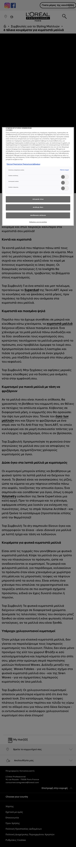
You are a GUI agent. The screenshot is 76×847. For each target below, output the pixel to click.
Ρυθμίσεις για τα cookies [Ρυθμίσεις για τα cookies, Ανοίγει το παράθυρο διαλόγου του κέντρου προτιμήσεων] (38, 222)
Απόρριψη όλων (38, 199)
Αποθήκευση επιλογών (38, 215)
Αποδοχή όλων (38, 207)
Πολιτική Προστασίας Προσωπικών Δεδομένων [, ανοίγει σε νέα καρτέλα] (23, 164)
